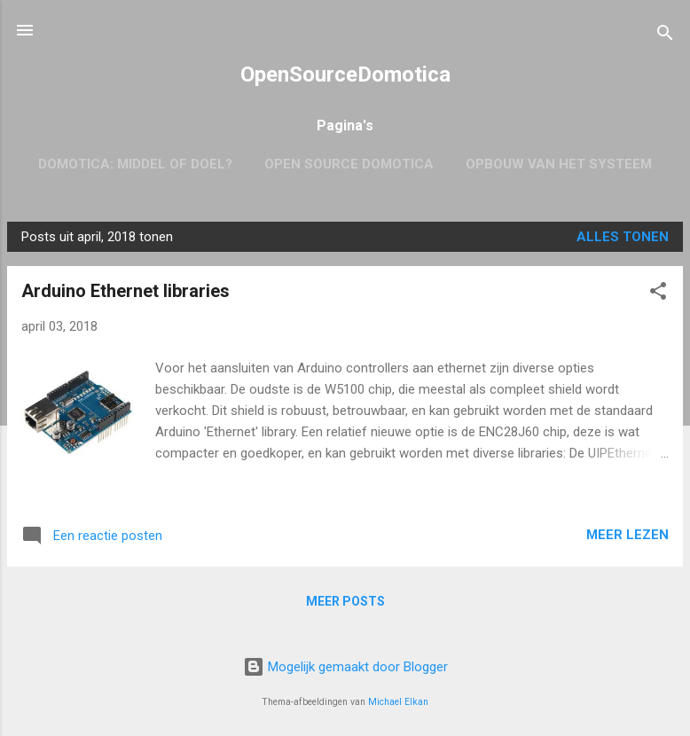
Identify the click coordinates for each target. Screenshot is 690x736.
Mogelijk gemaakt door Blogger (345, 667)
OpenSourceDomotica (345, 74)
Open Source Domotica (349, 164)
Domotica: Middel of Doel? (135, 164)
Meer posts (345, 601)
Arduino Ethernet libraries (125, 290)
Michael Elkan (398, 702)
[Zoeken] (665, 36)
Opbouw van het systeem (559, 164)
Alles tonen (622, 237)
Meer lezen (627, 535)
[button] (658, 294)
